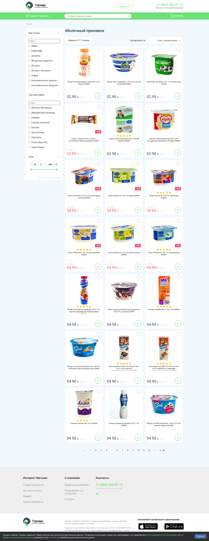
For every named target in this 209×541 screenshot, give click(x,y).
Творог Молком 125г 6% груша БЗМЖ (123, 197)
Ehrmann (35, 128)
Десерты (35, 56)
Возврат (27, 497)
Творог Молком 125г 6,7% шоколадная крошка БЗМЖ (84, 197)
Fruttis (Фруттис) (39, 142)
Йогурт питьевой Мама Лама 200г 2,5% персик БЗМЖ (84, 83)
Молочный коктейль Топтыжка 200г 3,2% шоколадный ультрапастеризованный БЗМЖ (124, 369)
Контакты (69, 500)
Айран (34, 46)
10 (138, 451)
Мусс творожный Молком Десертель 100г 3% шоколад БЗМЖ (124, 312)
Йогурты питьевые (41, 71)
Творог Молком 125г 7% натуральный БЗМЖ (164, 254)
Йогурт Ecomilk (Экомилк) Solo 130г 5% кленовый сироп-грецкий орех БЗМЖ (84, 369)
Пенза (123, 6)
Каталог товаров (38, 16)
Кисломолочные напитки (44, 81)
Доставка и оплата (32, 491)
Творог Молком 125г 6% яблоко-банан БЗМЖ (124, 254)
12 (149, 451)
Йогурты (35, 66)
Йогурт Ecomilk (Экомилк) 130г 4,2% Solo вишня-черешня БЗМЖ (163, 425)
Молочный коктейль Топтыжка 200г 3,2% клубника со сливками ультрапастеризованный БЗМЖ (164, 369)
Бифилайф (36, 51)
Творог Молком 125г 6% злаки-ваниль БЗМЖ (84, 254)
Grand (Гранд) (37, 147)
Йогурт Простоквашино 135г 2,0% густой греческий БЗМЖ (124, 83)
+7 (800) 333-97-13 (169, 5)
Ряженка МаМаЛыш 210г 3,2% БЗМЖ (164, 311)
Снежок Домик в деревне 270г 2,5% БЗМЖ (124, 425)
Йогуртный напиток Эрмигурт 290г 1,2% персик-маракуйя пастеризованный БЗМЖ (84, 312)
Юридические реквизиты (77, 485)
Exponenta (36, 138)
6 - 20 (162, 451)
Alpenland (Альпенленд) (43, 113)
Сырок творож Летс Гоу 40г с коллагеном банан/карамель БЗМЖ (84, 142)
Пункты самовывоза (33, 502)
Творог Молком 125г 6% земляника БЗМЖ (164, 197)
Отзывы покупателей (33, 485)
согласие (53, 537)
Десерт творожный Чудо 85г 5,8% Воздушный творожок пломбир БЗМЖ (164, 142)
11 (144, 451)
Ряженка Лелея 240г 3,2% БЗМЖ (84, 424)
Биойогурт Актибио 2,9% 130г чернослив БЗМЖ (163, 83)
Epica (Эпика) (38, 133)
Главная (30, 24)
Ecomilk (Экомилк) (40, 123)
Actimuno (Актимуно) (41, 108)
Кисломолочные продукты (44, 86)
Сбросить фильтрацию (50, 178)
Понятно (200, 536)
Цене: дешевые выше (167, 40)
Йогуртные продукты (42, 61)
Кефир (34, 76)
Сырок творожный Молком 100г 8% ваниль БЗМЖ (124, 140)
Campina (35, 118)
